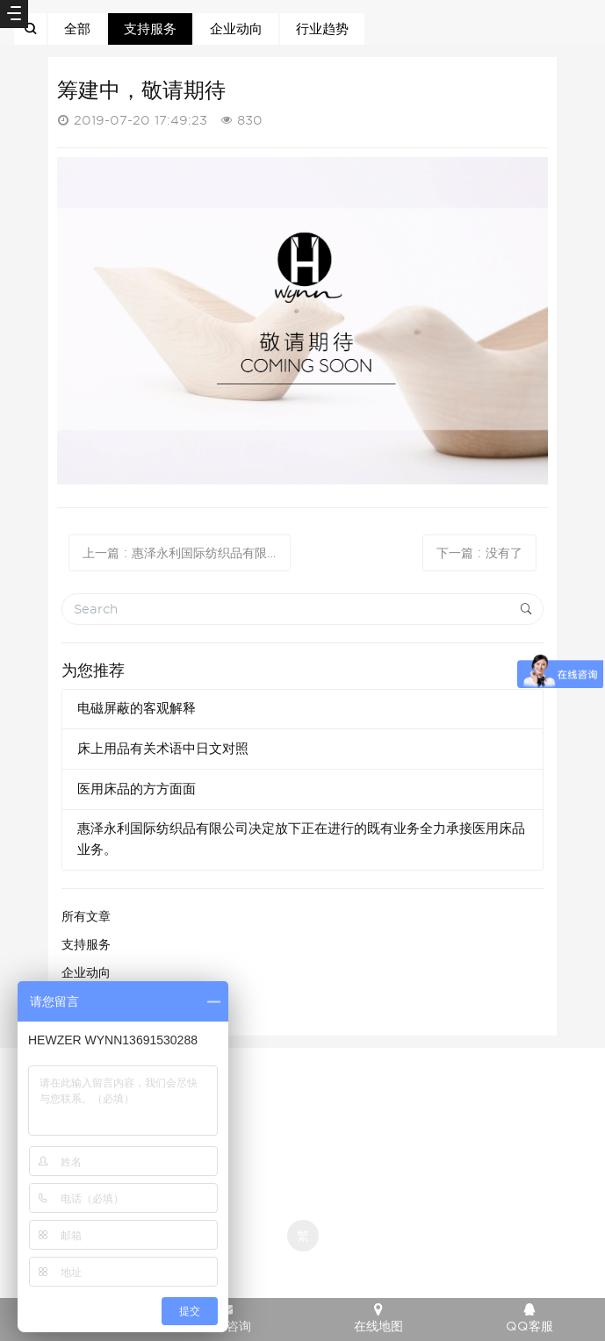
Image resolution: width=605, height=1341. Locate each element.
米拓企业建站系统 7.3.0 (315, 1266)
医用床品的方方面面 (136, 789)
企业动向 (236, 29)
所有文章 (86, 916)
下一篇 (479, 553)
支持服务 (150, 29)
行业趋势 (322, 29)
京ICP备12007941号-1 (303, 1090)
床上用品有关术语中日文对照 (162, 749)
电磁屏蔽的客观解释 (136, 708)
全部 (77, 29)
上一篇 (187, 553)
